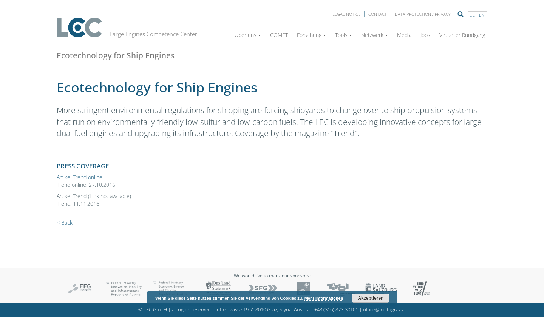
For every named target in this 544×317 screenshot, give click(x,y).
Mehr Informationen (323, 298)
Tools (343, 34)
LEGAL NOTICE (346, 14)
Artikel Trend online (79, 177)
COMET (279, 34)
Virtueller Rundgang (462, 34)
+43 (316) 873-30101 (336, 309)
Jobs (425, 34)
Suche (460, 14)
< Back (65, 222)
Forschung (311, 34)
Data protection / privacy (423, 14)
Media (404, 34)
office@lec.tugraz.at (384, 309)
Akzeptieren (370, 298)
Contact (377, 14)
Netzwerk (374, 34)
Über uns (248, 34)
